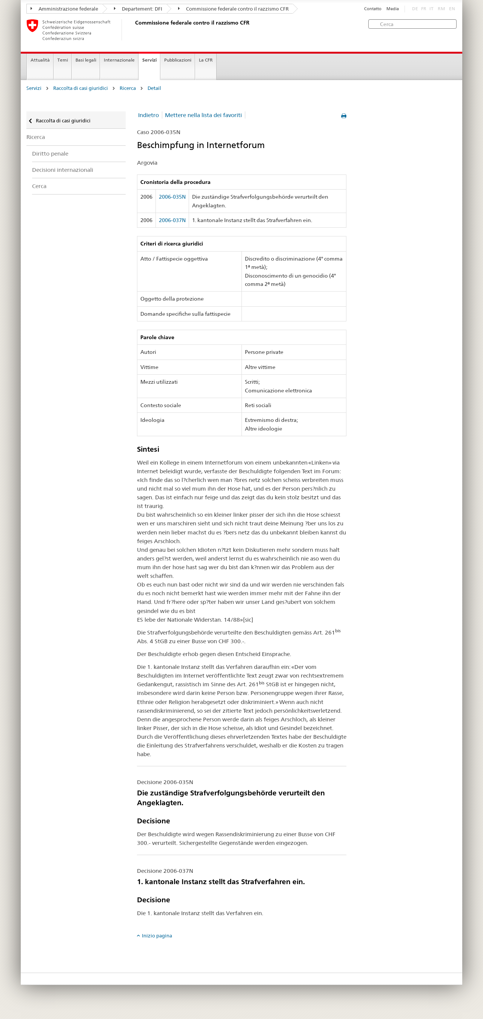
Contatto (372, 8)
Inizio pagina (157, 936)
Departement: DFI (138, 9)
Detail (154, 88)
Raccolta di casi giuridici (80, 88)
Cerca (39, 186)
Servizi (149, 60)
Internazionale (119, 60)
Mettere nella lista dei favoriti (203, 115)
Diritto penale (50, 153)
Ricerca (128, 88)
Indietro (148, 115)
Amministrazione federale (64, 9)
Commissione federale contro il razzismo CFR (233, 9)
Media (392, 8)
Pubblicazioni (177, 60)
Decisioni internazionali (62, 169)
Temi (62, 60)
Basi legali (85, 60)
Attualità (40, 60)
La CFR (206, 60)
